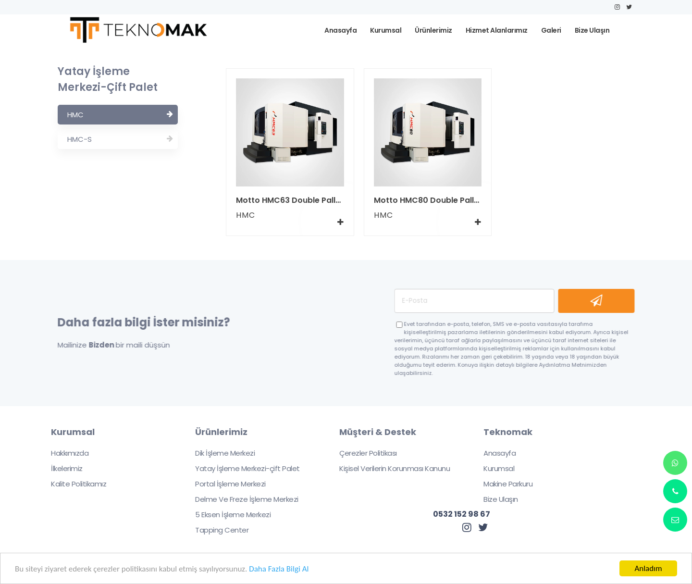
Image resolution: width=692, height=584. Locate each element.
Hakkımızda (63, 453)
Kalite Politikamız (72, 484)
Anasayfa (493, 453)
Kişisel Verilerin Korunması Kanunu (388, 468)
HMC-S (120, 139)
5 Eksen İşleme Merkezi (226, 514)
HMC (120, 115)
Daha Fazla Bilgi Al (279, 569)
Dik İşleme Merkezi (218, 453)
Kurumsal (492, 468)
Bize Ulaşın (494, 499)
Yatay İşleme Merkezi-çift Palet (241, 468)
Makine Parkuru (501, 484)
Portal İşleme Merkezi (224, 484)
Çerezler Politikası (362, 453)
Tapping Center (215, 530)
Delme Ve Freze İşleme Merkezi (240, 499)
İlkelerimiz (60, 468)
